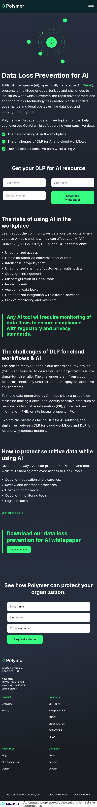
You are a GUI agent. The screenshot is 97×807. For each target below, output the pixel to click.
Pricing (5, 710)
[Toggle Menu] (91, 6)
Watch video (11, 512)
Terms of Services (57, 794)
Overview (7, 703)
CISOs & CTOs (57, 723)
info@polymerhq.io (12, 668)
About (52, 755)
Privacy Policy (82, 794)
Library (5, 768)
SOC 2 (52, 717)
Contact (53, 768)
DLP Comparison (11, 762)
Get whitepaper (19, 549)
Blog (4, 755)
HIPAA (52, 736)
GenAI (87, 85)
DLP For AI (54, 703)
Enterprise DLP (57, 710)
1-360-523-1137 (10, 671)
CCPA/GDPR (55, 730)
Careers (53, 762)
